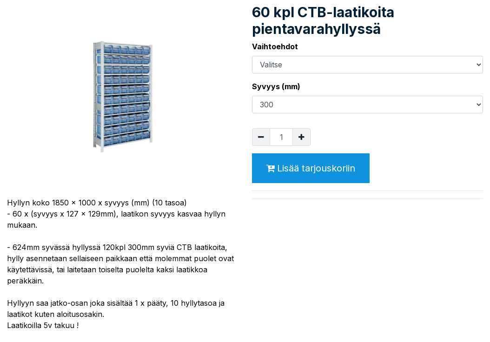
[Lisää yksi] (301, 137)
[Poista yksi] (261, 137)
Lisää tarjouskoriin (310, 168)
